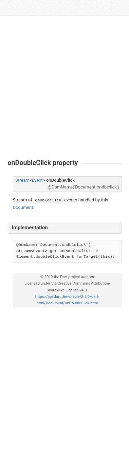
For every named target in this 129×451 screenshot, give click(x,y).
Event (37, 180)
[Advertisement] (64, 87)
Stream (22, 180)
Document (23, 207)
